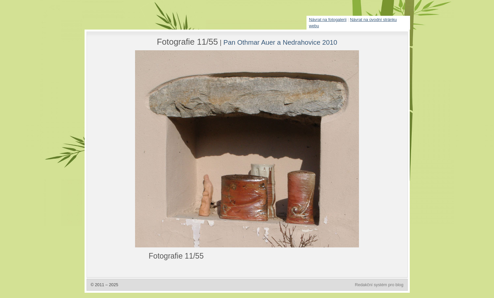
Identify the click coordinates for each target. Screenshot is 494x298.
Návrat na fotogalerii (328, 19)
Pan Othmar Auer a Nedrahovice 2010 (280, 42)
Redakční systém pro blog (379, 284)
